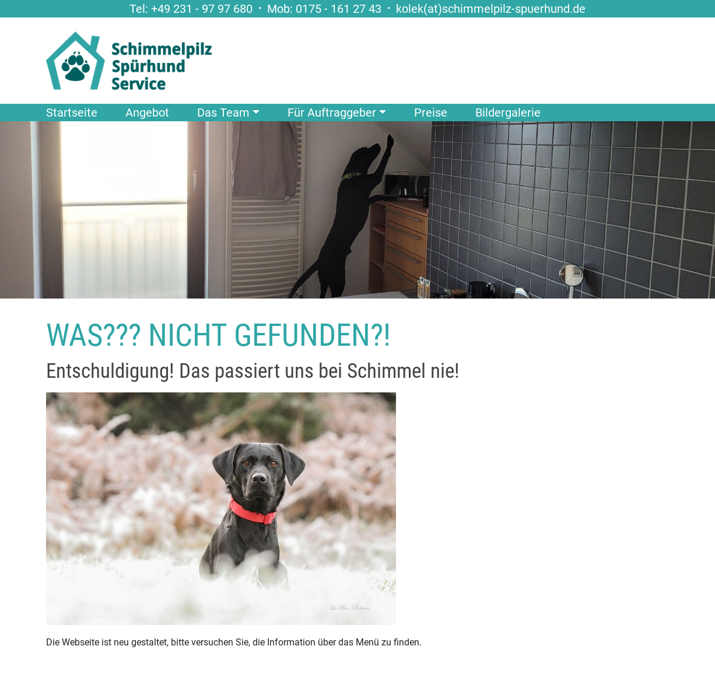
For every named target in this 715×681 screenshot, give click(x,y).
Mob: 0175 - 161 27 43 (324, 9)
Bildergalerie (508, 113)
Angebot (147, 113)
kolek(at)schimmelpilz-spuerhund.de (491, 9)
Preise (430, 113)
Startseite (71, 113)
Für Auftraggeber (332, 113)
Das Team (223, 113)
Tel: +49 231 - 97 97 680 (191, 9)
